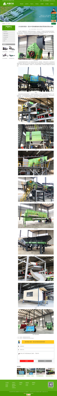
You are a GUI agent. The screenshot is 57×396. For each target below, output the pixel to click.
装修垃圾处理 (6, 35)
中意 (26, 3)
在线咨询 (53, 12)
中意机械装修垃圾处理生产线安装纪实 (43, 375)
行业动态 (27, 385)
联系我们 (50, 0)
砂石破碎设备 (6, 37)
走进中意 (7, 384)
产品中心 (13, 382)
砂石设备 (13, 386)
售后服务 (7, 385)
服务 (47, 3)
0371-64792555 (46, 0)
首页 (21, 3)
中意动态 (27, 384)
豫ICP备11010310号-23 (33, 391)
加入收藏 (53, 0)
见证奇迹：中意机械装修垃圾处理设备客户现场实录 (26, 338)
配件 (4, 40)
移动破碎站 (5, 31)
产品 (31, 3)
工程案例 (8, 23)
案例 (42, 3)
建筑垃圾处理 (6, 33)
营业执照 (37, 391)
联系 (52, 3)
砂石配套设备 (14, 387)
